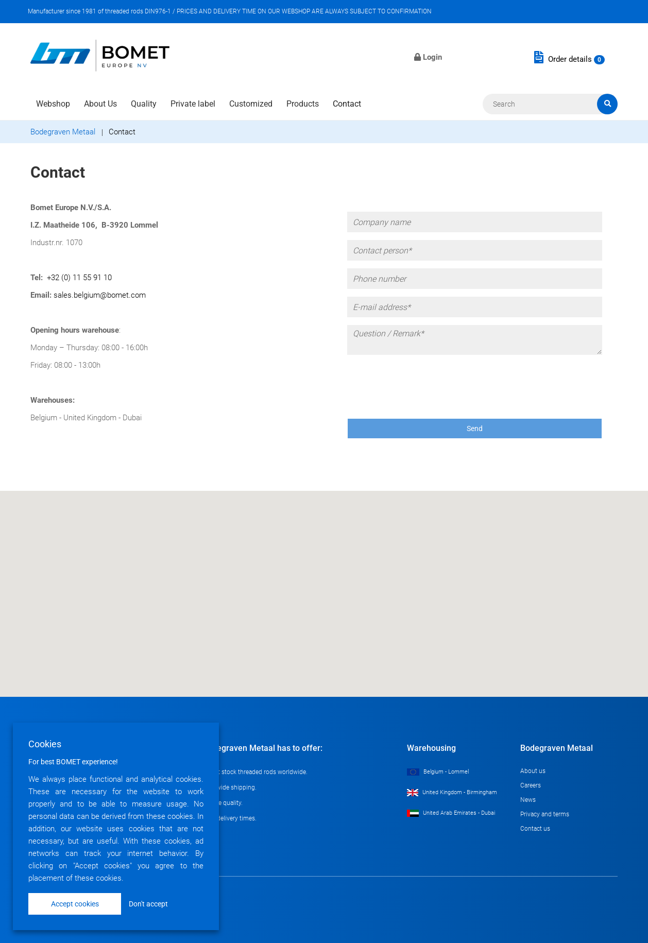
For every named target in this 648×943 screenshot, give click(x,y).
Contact (347, 104)
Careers (530, 785)
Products (302, 104)
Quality (144, 104)
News (528, 799)
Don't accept (148, 904)
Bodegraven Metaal (62, 131)
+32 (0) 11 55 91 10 (79, 277)
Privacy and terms (544, 814)
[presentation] (425, 383)
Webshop (53, 104)
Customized (250, 104)
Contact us (535, 828)
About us (532, 771)
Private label (192, 104)
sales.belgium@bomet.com (100, 295)
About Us (100, 104)
